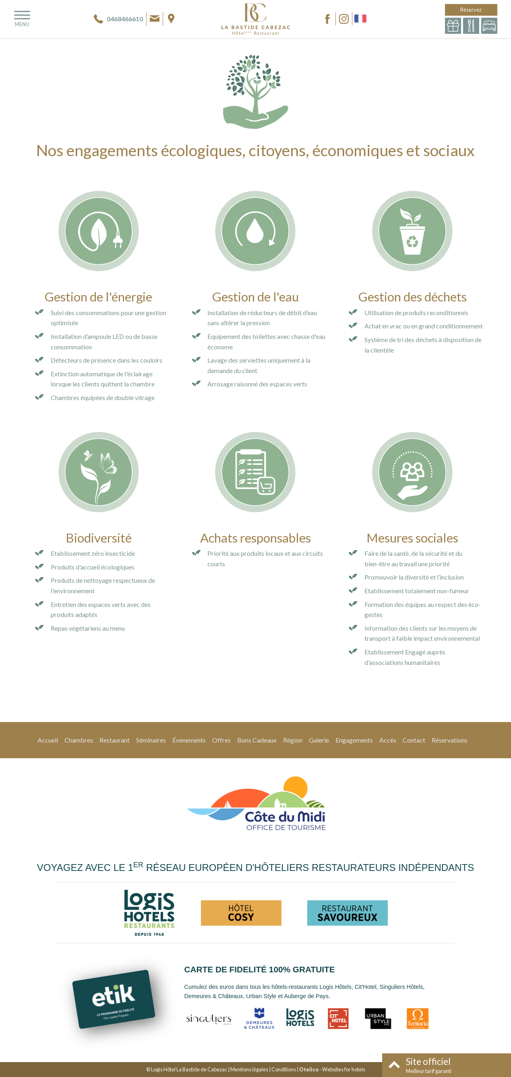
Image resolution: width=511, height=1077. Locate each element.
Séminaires (151, 740)
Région (292, 740)
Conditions (283, 1069)
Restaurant (114, 740)
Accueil (47, 740)
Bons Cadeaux (257, 740)
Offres (221, 740)
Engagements (354, 740)
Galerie (319, 740)
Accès (387, 740)
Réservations (450, 740)
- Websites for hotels (332, 1069)
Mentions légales (249, 1069)
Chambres (78, 740)
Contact (414, 740)
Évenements (189, 740)
